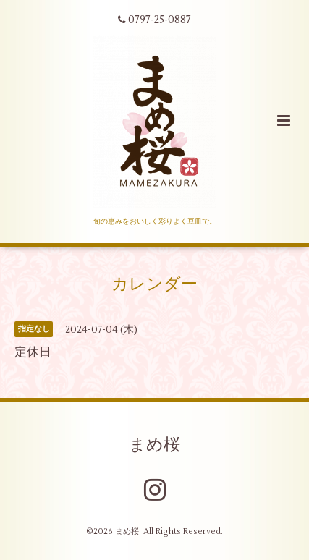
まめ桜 (154, 444)
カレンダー (154, 284)
